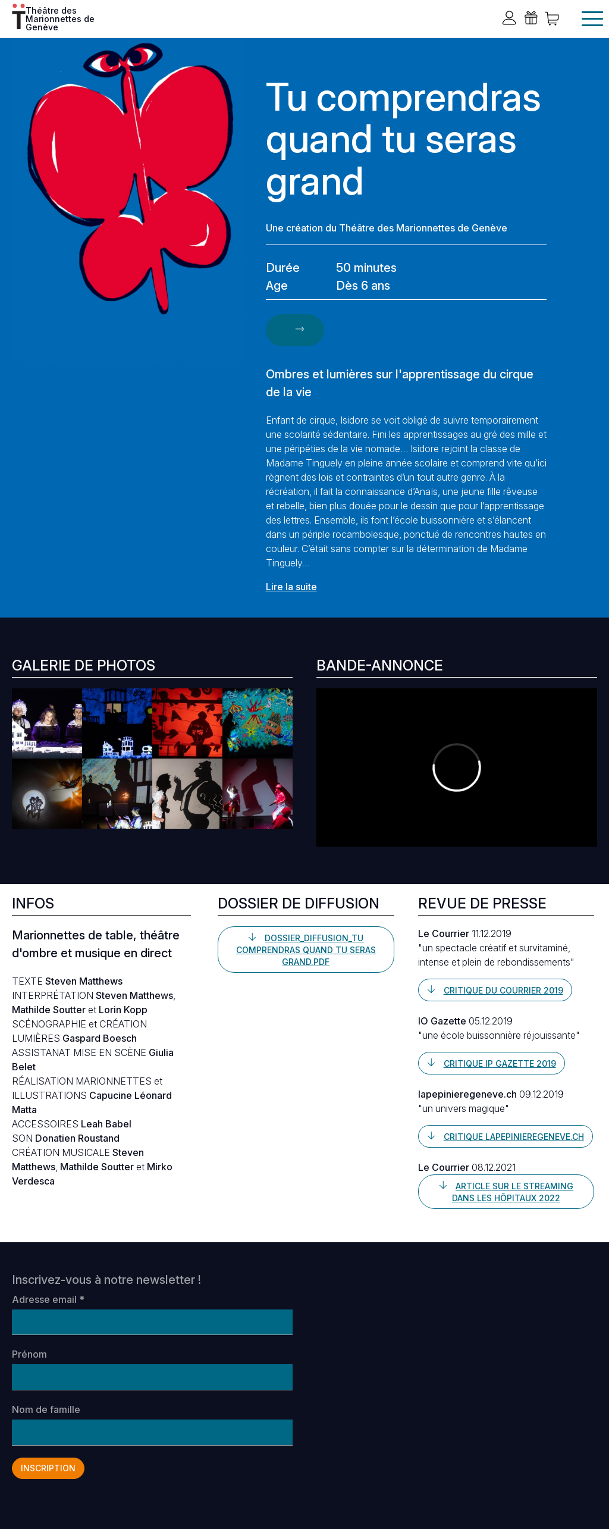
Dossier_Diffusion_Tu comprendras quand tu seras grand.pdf (306, 950)
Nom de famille (46, 1409)
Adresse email (48, 1299)
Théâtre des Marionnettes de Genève (60, 17)
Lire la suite (291, 587)
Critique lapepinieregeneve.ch (514, 1137)
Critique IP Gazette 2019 (500, 1063)
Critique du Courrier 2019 (503, 990)
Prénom (29, 1354)
